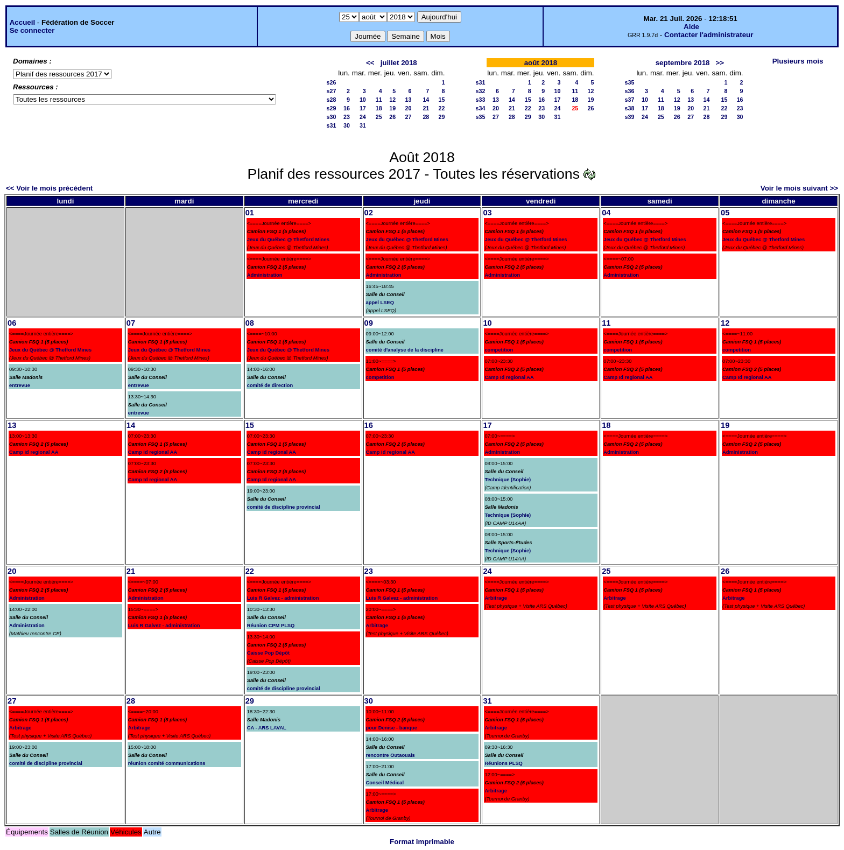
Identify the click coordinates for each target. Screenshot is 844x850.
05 (725, 212)
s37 (630, 99)
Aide (691, 27)
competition (380, 377)
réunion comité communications (167, 763)
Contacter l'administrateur (708, 35)
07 (130, 323)
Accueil (22, 22)
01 (249, 212)
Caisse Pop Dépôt (268, 653)
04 (606, 212)
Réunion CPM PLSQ (271, 625)
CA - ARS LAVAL (266, 727)
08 (249, 323)
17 (363, 108)
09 (368, 323)
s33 (481, 99)
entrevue (19, 385)
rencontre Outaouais (390, 755)
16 (346, 108)
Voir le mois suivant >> (799, 188)
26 (392, 117)
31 (363, 125)
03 (487, 212)
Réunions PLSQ (503, 763)
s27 (331, 91)
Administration (265, 275)
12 (392, 99)
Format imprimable (422, 842)
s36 (630, 91)
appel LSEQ (380, 302)
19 (392, 108)
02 (368, 212)
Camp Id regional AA (508, 377)
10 (363, 99)
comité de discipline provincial (283, 507)
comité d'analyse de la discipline (405, 350)
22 (442, 108)
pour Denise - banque (391, 727)
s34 (481, 108)
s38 (630, 108)
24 (363, 117)
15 (442, 99)
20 (408, 108)
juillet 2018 (399, 63)
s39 (630, 117)
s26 (331, 82)
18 (379, 108)
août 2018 (541, 63)
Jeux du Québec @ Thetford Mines (288, 239)
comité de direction (270, 385)
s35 (481, 117)
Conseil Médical (385, 782)
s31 (331, 125)
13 (408, 99)
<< (370, 63)
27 (408, 117)
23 (346, 117)
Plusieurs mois (798, 61)
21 (426, 108)
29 (442, 117)
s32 (481, 91)
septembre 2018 (683, 63)
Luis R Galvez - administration (164, 625)
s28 (331, 99)
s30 (331, 117)
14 (426, 99)
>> (720, 63)
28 (426, 117)
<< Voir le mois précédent (49, 188)
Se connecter (32, 30)
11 (379, 99)
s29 (331, 108)
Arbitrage (377, 625)
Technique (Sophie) (507, 479)
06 (12, 323)
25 (379, 117)
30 (346, 125)
